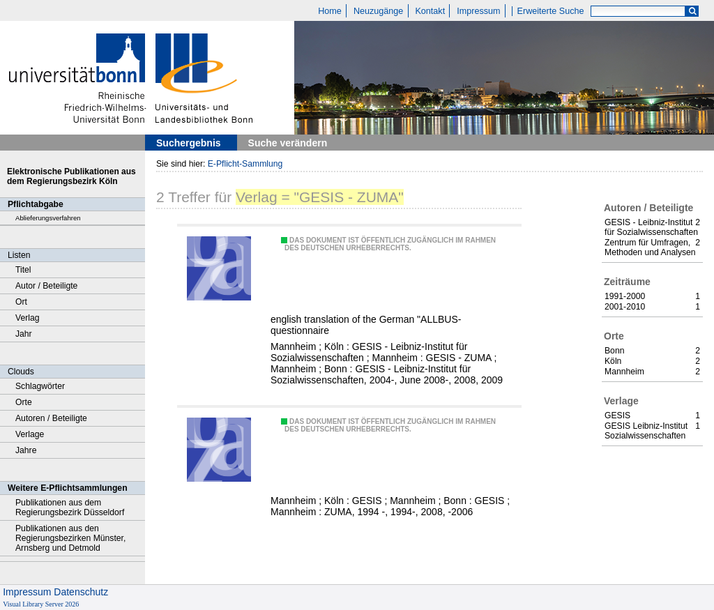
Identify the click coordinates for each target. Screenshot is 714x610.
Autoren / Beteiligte (51, 418)
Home (330, 11)
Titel (23, 270)
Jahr (23, 334)
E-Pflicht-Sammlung (245, 164)
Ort (21, 302)
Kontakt (430, 11)
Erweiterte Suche (550, 11)
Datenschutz (81, 591)
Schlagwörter (40, 386)
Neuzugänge (378, 11)
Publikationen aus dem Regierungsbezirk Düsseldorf (69, 507)
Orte (23, 402)
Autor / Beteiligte (46, 286)
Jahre (25, 450)
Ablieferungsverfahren (48, 218)
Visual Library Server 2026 (41, 604)
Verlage (29, 434)
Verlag (27, 318)
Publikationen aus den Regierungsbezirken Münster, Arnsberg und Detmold (70, 538)
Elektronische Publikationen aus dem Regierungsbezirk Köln (71, 176)
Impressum (478, 11)
